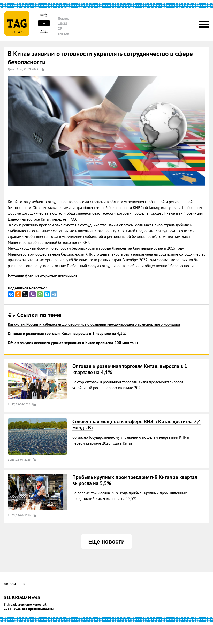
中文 (44, 15)
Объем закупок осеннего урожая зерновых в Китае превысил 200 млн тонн (73, 342)
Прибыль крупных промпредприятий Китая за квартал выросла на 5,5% (134, 480)
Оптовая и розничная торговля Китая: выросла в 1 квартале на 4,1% (67, 333)
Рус (43, 23)
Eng (43, 31)
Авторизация (14, 584)
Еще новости (106, 541)
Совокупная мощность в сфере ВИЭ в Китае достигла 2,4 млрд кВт (136, 424)
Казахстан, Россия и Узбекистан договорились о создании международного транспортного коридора (94, 324)
